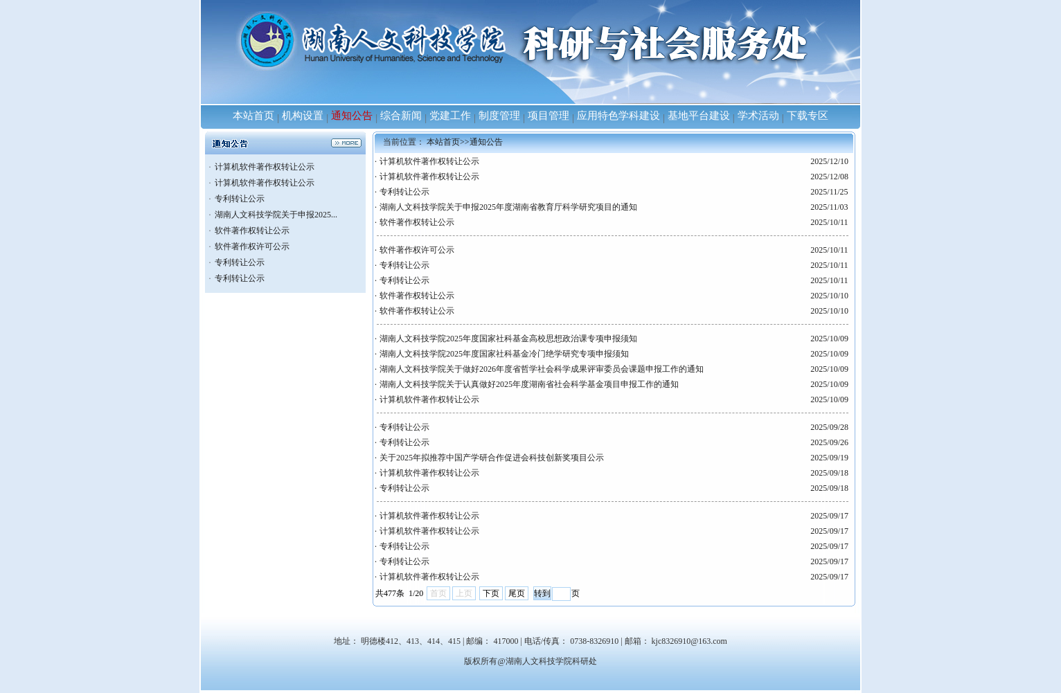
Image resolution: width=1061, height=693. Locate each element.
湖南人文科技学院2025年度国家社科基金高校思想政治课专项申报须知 (508, 338)
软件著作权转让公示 (252, 230)
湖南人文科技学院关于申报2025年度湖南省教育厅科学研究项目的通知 (508, 207)
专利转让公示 (240, 199)
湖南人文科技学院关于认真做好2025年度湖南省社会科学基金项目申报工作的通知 (529, 384)
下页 (491, 593)
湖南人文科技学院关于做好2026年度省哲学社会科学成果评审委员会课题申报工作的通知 (542, 369)
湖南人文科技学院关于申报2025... (276, 214)
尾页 (516, 593)
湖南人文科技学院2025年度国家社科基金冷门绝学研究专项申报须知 (504, 354)
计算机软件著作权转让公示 (264, 167)
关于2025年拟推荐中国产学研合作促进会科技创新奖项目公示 (492, 457)
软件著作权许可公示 (252, 246)
